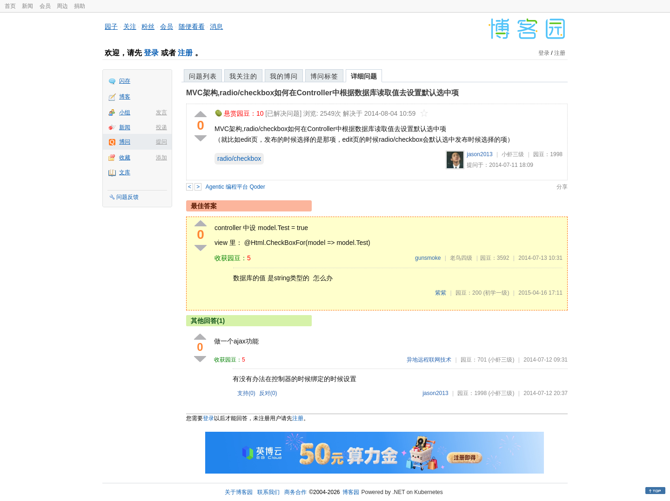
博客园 (350, 492)
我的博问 (284, 76)
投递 (161, 127)
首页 (10, 6)
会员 (45, 6)
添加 (161, 157)
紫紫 (440, 293)
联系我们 (268, 492)
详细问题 (364, 76)
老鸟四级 (461, 258)
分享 (562, 187)
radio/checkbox (239, 158)
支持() (246, 393)
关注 (129, 26)
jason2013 (479, 154)
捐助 (79, 6)
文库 (124, 172)
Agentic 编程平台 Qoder (235, 187)
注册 (185, 53)
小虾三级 (513, 154)
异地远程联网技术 (429, 359)
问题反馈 (127, 197)
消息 (216, 26)
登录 (151, 53)
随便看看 (192, 26)
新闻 (27, 6)
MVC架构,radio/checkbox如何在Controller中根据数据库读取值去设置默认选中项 (322, 93)
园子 (111, 26)
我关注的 (243, 76)
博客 (124, 96)
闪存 (124, 81)
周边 (62, 6)
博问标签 (324, 76)
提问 (161, 141)
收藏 (124, 157)
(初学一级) (496, 293)
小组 (124, 112)
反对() (268, 393)
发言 (161, 112)
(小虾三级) (501, 359)
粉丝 (147, 26)
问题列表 (203, 76)
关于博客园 (239, 492)
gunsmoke (428, 258)
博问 (124, 141)
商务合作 (295, 492)
